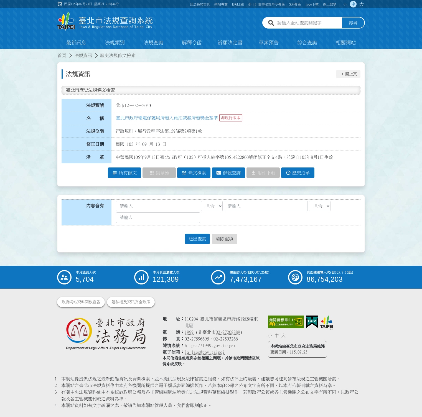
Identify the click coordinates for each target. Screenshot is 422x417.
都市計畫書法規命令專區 (266, 4)
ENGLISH (238, 4)
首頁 (61, 55)
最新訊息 (76, 42)
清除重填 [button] (224, 239)
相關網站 (346, 42)
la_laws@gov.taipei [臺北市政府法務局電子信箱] (205, 352)
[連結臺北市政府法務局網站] (105, 333)
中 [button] (353, 4)
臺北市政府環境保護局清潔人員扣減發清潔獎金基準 (167, 118)
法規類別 (115, 42)
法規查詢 (153, 42)
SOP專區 (295, 4)
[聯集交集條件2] (320, 206)
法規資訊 (83, 55)
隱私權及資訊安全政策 (130, 302)
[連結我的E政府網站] (312, 322)
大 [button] (361, 4)
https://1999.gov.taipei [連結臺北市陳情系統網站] (210, 345)
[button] (348, 74)
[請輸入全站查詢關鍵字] (308, 23)
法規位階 (95, 131)
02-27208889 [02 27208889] (228, 332)
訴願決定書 (230, 42)
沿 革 (95, 157)
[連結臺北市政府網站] (326, 323)
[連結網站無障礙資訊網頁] (286, 322)
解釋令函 (192, 42)
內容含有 (95, 206)
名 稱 (95, 118)
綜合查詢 (307, 42)
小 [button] (345, 4)
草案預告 (269, 42)
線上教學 (329, 4)
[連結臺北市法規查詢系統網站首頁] (105, 21)
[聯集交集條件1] (212, 206)
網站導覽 (221, 4)
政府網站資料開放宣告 (81, 302)
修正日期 (95, 144)
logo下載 (312, 4)
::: (3, 52)
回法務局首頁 (200, 4)
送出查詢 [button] (197, 239)
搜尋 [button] (353, 23)
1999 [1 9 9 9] (189, 332)
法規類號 (95, 105)
